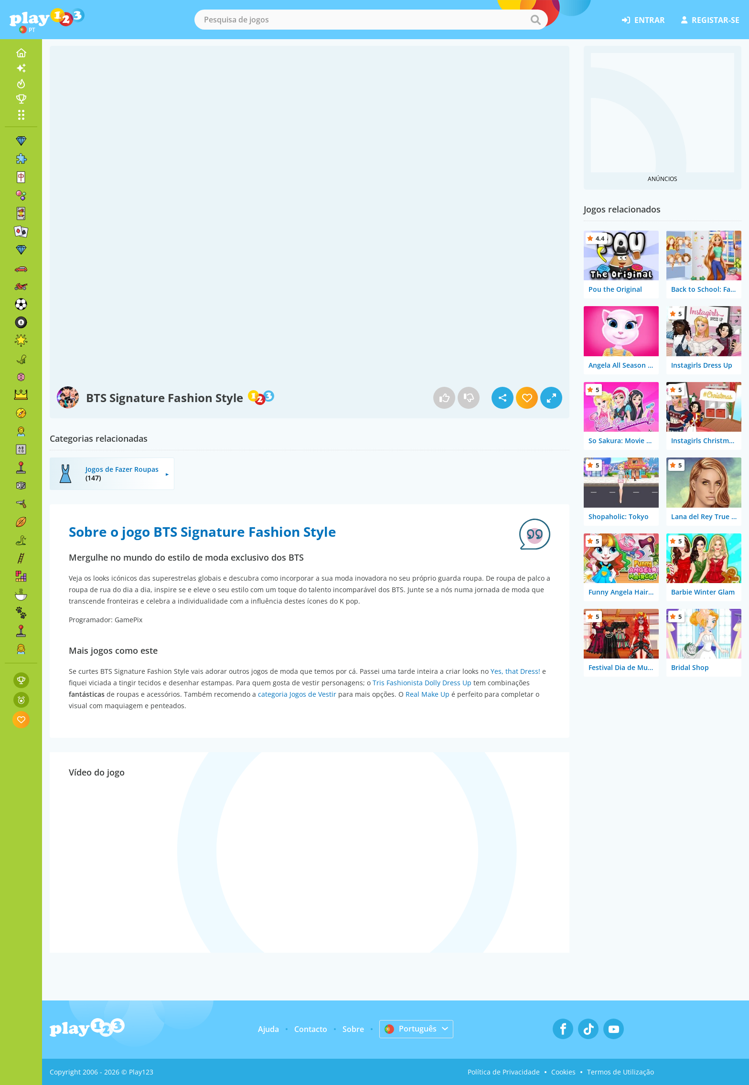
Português (411, 1028)
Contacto (310, 1029)
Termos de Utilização (620, 1071)
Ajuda (268, 1029)
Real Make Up (427, 694)
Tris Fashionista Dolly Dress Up (422, 682)
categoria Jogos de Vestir (297, 694)
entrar (643, 20)
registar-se (710, 20)
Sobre (353, 1029)
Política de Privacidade (504, 1071)
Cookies (563, 1071)
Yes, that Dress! (515, 671)
